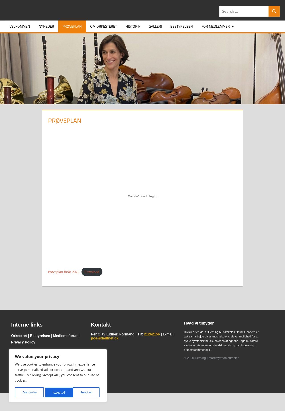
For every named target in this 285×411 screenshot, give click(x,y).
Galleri (155, 26)
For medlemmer (218, 26)
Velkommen (20, 26)
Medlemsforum (66, 336)
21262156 (152, 334)
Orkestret (19, 336)
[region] (58, 376)
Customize (29, 392)
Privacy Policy (23, 342)
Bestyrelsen (181, 26)
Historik (133, 26)
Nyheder (46, 26)
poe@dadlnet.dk (104, 338)
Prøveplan (72, 26)
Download (91, 272)
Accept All (87, 392)
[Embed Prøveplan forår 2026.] (142, 196)
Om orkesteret (103, 26)
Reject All (58, 392)
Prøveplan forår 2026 (63, 272)
